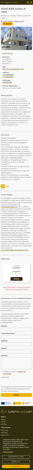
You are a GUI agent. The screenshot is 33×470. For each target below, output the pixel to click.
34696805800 (7, 82)
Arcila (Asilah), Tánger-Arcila (12, 21)
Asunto (3, 348)
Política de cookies (8, 452)
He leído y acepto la (14, 373)
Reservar (7, 24)
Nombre (4, 326)
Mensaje (4, 356)
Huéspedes (17, 271)
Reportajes (4, 424)
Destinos (3, 419)
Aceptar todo (16, 466)
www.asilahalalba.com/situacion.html (14, 250)
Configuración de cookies (16, 457)
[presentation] (13, 382)
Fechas (16, 266)
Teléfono (4, 341)
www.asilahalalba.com (10, 207)
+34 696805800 (8, 75)
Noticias (3, 422)
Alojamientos (4, 430)
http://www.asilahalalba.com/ (13, 69)
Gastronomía (4, 435)
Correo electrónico (8, 333)
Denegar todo (16, 461)
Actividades (4, 432)
